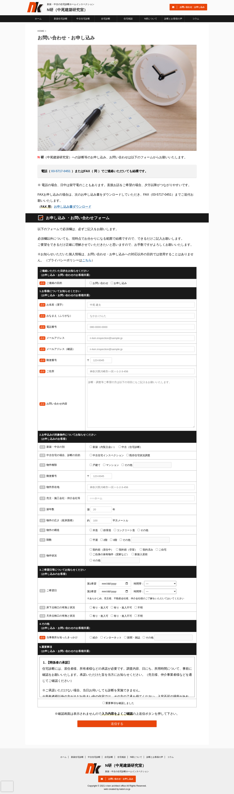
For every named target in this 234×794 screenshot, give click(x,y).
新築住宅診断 (60, 18)
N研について (150, 18)
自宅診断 (105, 18)
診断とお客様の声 (173, 18)
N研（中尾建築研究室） (67, 10)
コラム (195, 18)
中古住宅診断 (83, 18)
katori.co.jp (125, 789)
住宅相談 (128, 18)
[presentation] (7, 786)
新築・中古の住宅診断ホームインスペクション (127, 771)
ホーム (38, 18)
